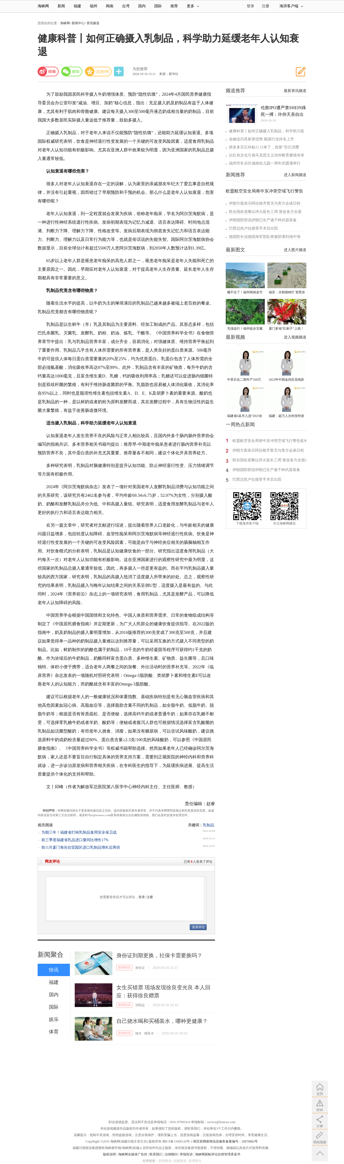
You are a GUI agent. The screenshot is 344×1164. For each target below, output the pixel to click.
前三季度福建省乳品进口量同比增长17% (75, 840)
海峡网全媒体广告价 (132, 1154)
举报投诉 (186, 1154)
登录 (141, 897)
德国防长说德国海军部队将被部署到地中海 (264, 237)
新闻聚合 (50, 954)
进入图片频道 (295, 250)
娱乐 (54, 1019)
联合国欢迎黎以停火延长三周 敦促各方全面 (265, 212)
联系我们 (155, 1154)
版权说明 (109, 1154)
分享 (119, 72)
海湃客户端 (291, 6)
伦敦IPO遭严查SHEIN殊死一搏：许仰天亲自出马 (283, 111)
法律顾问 (171, 1154)
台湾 (126, 6)
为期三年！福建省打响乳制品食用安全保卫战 (79, 832)
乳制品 (208, 825)
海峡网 (43, 6)
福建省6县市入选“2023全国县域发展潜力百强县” (244, 416)
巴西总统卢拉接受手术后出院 (253, 228)
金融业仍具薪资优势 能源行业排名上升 (261, 139)
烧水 (138, 1033)
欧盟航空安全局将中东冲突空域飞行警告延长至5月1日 (270, 441)
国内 (142, 6)
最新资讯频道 (295, 91)
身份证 (140, 968)
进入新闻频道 (295, 175)
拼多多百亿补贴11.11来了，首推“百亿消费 (264, 147)
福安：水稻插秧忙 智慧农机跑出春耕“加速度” (287, 292)
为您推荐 (140, 69)
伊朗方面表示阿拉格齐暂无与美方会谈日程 (264, 203)
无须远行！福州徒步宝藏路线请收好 (245, 329)
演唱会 (140, 1005)
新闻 (61, 6)
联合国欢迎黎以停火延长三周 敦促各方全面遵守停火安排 (270, 461)
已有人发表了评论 (198, 861)
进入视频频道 (295, 337)
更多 (193, 6)
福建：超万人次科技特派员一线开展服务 (286, 416)
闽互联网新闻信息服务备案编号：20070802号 (225, 1141)
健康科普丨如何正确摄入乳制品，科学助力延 (266, 131)
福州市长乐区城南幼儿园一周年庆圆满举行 (264, 163)
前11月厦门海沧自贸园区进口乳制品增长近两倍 (80, 847)
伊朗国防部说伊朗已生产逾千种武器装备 (263, 220)
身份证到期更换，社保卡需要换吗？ (159, 955)
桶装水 (149, 1033)
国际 (158, 6)
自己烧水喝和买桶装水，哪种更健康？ (162, 1021)
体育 (54, 1031)
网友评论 (52, 861)
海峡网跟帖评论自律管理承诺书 (217, 1154)
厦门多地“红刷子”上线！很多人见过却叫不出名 (286, 329)
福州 (93, 6)
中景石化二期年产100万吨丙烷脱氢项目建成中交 (245, 380)
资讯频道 (93, 23)
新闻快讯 (124, 967)
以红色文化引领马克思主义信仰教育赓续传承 (266, 155)
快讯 (54, 970)
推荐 (174, 6)
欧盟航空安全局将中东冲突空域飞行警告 (264, 191)
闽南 (109, 6)
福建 (77, 6)
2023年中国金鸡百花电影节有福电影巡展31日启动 (286, 380)
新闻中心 (78, 23)
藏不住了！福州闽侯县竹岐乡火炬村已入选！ (245, 292)
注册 (265, 6)
